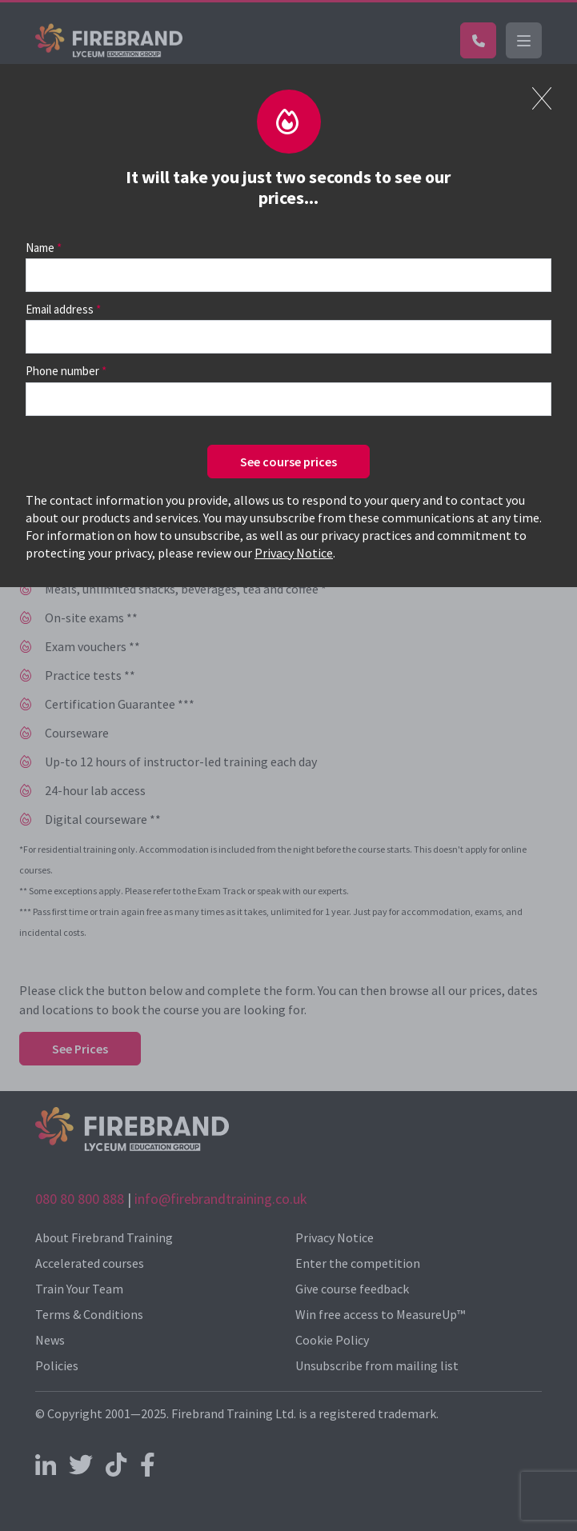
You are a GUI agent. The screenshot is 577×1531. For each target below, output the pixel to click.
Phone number (62, 370)
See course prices (288, 462)
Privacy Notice (293, 553)
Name (40, 247)
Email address (60, 309)
